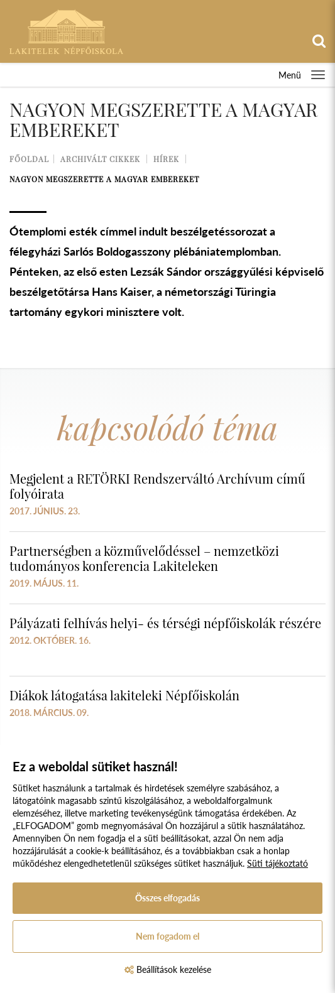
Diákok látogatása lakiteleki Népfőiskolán (124, 694)
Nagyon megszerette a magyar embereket (104, 179)
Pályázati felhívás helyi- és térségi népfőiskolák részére (165, 622)
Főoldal (29, 159)
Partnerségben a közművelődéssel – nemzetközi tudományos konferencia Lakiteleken (144, 558)
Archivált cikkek (100, 159)
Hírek (166, 159)
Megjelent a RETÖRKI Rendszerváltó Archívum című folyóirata (157, 486)
